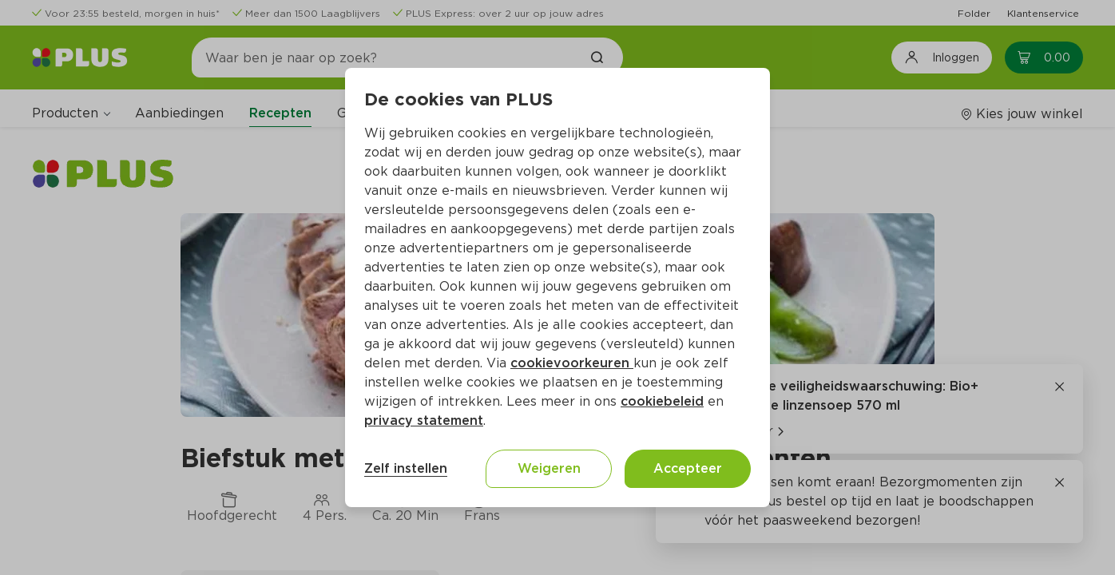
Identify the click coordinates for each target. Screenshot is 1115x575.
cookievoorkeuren (571, 363)
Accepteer (687, 468)
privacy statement (423, 420)
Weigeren (549, 468)
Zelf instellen (405, 468)
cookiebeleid (662, 401)
